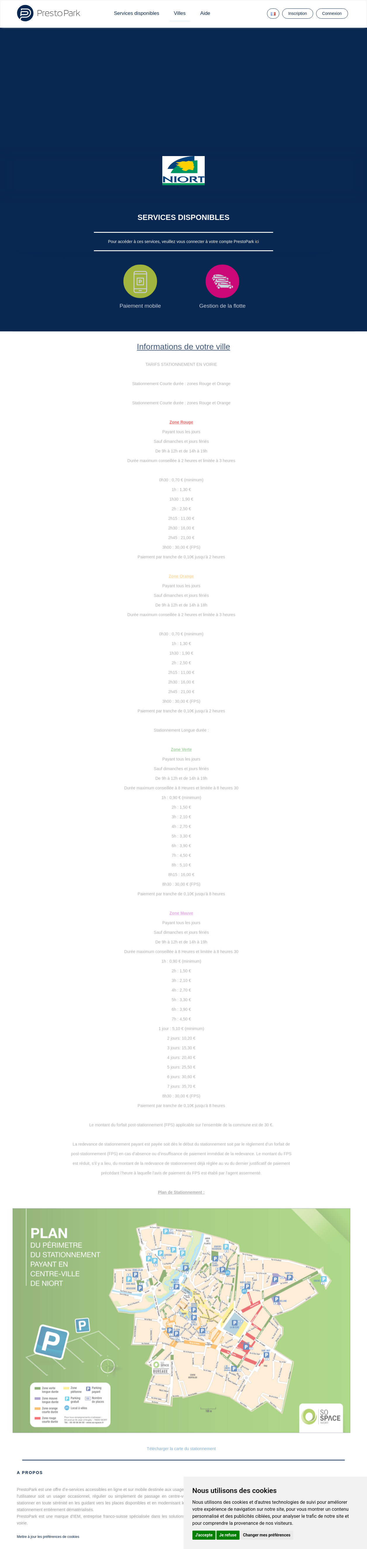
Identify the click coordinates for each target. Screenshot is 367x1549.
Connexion (332, 13)
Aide (205, 13)
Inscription (297, 13)
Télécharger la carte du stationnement (181, 1448)
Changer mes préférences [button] (266, 1535)
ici (257, 241)
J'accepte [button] (204, 1535)
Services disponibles (136, 13)
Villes (179, 13)
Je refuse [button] (228, 1535)
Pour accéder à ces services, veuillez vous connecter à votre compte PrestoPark (181, 241)
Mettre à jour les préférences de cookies (48, 1537)
